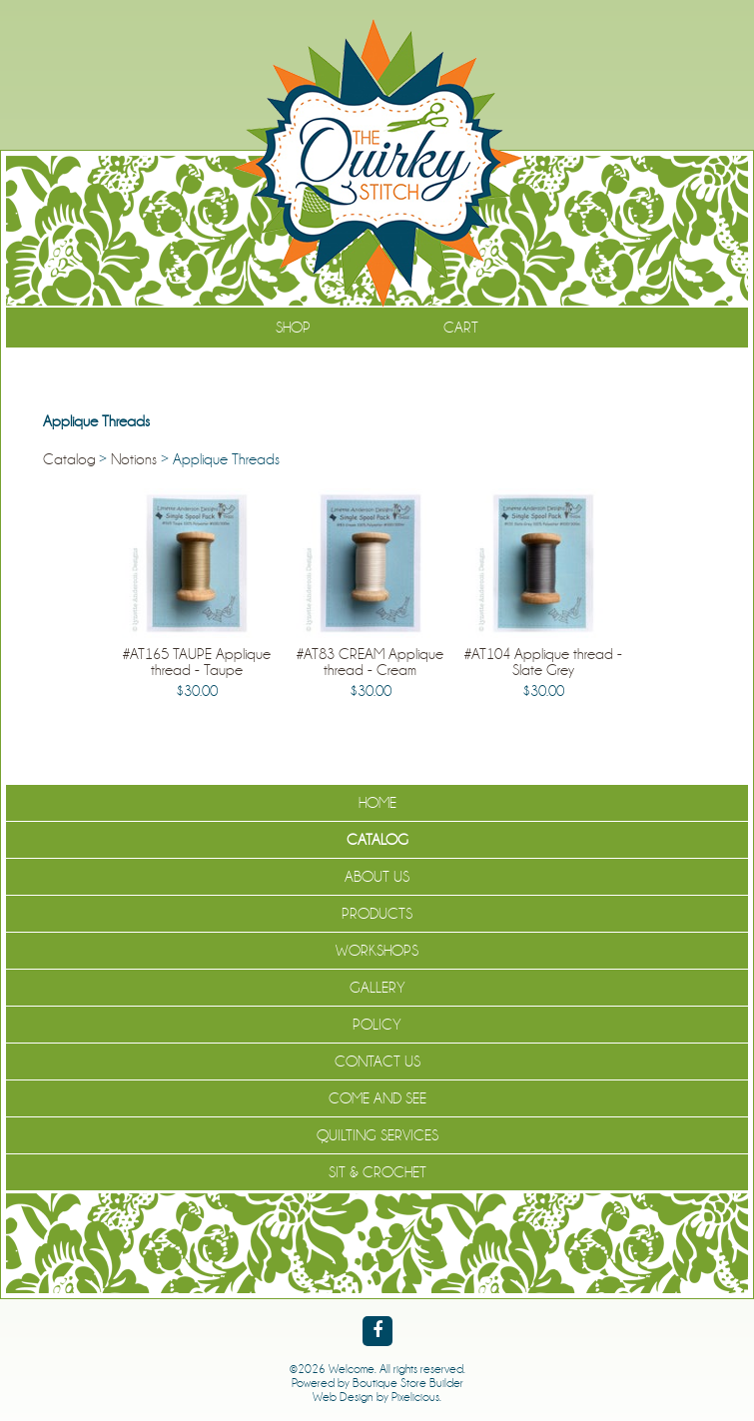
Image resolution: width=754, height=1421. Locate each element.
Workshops (377, 951)
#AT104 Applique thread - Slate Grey (543, 662)
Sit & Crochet (377, 1172)
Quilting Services (377, 1135)
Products (377, 914)
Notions (134, 459)
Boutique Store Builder (408, 1383)
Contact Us (377, 1061)
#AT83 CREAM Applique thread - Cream (370, 662)
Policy (377, 1025)
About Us (377, 877)
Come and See (377, 1098)
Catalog (69, 459)
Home (377, 803)
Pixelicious (415, 1397)
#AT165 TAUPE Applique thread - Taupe (197, 662)
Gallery (377, 988)
